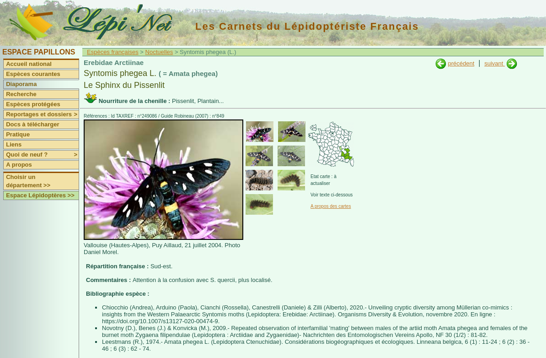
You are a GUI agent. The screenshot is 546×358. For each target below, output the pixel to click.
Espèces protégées (33, 104)
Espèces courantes (33, 74)
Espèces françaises (113, 52)
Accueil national (29, 63)
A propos (19, 164)
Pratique (18, 134)
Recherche (21, 94)
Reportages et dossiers (42, 114)
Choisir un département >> (28, 181)
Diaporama (21, 84)
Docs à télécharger (32, 124)
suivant (494, 63)
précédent (461, 63)
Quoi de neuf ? (42, 155)
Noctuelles (159, 52)
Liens (13, 144)
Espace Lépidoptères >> (40, 195)
